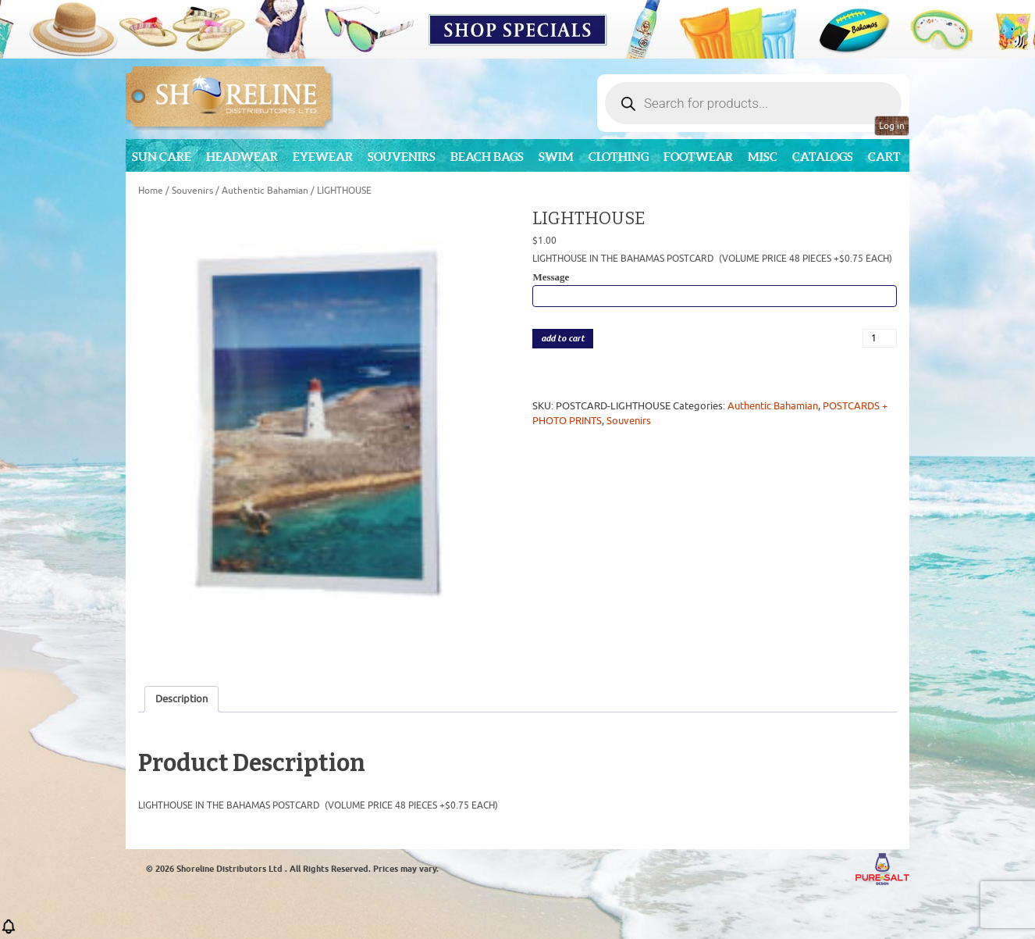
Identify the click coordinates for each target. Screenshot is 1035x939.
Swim (556, 156)
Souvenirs (402, 156)
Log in (892, 126)
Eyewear (323, 156)
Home (150, 190)
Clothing (619, 156)
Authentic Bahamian (265, 190)
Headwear (242, 156)
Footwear (698, 156)
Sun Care (161, 156)
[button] (8, 931)
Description (181, 698)
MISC (762, 156)
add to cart (563, 339)
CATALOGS (822, 156)
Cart (884, 156)
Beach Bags (487, 156)
